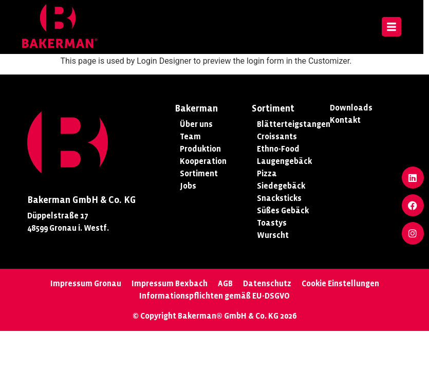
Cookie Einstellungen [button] (340, 283)
